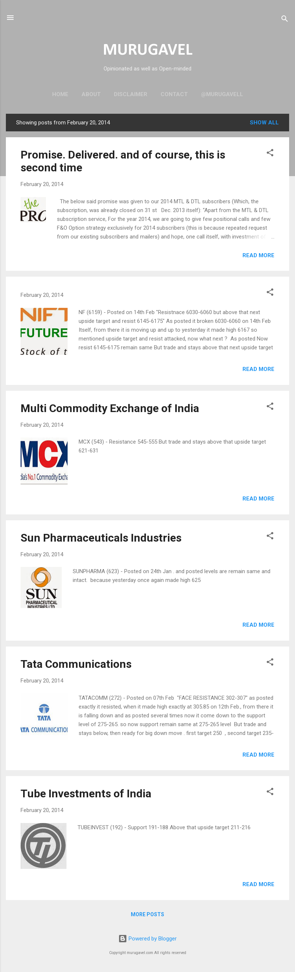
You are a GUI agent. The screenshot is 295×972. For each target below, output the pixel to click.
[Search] (284, 20)
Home (60, 94)
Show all (264, 122)
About (91, 94)
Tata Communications (76, 664)
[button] (270, 154)
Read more (258, 255)
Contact (174, 94)
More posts (147, 914)
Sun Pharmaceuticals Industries (101, 537)
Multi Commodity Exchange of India (110, 408)
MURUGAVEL (148, 50)
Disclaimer (130, 94)
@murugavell (222, 94)
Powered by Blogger (147, 938)
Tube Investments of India (86, 793)
